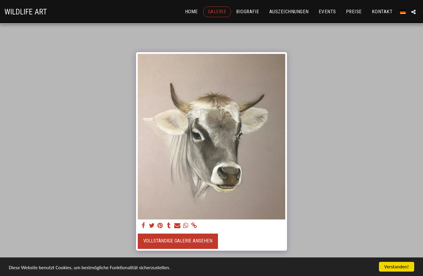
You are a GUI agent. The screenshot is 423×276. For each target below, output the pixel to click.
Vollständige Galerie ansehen (177, 241)
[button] (413, 11)
